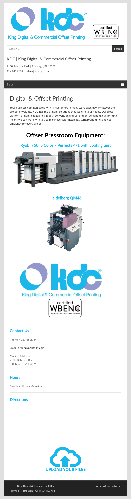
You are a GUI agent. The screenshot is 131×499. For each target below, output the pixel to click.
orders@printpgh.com (31, 347)
